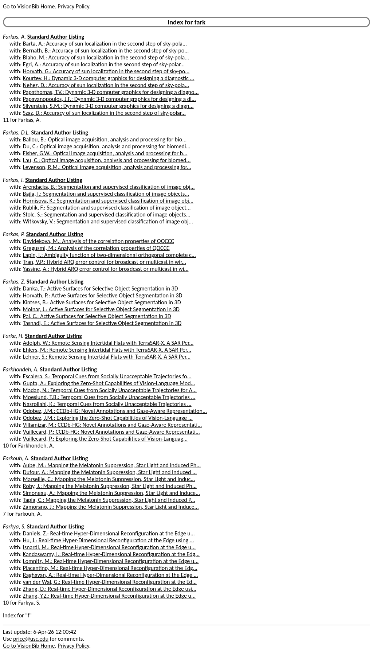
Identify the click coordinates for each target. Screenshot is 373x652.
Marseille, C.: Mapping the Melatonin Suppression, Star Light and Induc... (109, 479)
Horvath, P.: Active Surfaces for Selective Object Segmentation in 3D (102, 295)
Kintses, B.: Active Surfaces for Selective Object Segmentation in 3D (102, 302)
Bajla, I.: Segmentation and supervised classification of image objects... (106, 193)
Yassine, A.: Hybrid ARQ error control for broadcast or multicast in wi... (106, 268)
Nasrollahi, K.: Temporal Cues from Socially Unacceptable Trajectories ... (107, 404)
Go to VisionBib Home (29, 6)
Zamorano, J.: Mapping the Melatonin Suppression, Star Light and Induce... (111, 506)
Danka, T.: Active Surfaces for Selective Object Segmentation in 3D (100, 288)
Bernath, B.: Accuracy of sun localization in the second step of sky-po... (106, 50)
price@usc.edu (30, 638)
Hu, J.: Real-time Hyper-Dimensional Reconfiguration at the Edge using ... (108, 540)
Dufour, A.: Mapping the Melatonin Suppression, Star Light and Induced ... (110, 472)
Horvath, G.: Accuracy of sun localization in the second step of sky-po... (106, 71)
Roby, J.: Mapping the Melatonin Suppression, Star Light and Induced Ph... (110, 486)
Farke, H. (13, 335)
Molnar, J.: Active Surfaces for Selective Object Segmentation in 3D (101, 309)
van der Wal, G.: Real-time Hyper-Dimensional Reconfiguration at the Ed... (110, 581)
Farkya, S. (14, 526)
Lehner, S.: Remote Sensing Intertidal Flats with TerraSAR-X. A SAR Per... (107, 356)
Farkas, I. (13, 179)
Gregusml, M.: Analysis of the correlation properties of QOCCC (96, 248)
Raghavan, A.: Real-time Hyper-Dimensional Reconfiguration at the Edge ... (110, 574)
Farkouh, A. (16, 458)
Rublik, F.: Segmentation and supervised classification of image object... (107, 207)
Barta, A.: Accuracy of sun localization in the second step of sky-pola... (105, 43)
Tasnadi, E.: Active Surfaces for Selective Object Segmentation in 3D (102, 323)
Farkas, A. (14, 36)
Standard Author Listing (55, 36)
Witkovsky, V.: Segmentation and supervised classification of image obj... (108, 221)
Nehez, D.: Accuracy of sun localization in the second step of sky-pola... (106, 85)
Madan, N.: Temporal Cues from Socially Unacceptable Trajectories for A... (110, 390)
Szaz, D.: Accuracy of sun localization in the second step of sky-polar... (104, 112)
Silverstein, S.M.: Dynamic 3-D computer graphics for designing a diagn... (108, 105)
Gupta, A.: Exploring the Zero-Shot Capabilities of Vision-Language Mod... (109, 383)
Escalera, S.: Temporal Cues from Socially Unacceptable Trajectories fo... (107, 376)
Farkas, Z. (14, 281)
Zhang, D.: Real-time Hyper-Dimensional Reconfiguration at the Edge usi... (109, 588)
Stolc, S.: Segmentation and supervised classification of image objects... (107, 214)
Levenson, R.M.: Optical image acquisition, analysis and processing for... (107, 167)
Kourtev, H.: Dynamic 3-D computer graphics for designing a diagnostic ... (109, 78)
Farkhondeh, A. (21, 369)
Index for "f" (17, 615)
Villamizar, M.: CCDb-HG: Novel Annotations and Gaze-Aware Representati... (112, 424)
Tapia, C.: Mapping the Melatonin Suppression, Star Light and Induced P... (109, 499)
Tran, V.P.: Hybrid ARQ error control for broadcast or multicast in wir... (104, 261)
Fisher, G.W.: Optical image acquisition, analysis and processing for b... (105, 153)
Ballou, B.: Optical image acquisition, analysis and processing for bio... (104, 139)
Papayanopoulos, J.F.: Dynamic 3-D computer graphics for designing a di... (109, 98)
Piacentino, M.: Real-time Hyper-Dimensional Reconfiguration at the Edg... (110, 568)
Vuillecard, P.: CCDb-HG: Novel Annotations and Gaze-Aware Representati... (111, 431)
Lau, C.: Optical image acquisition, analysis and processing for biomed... (107, 160)
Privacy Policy (73, 6)
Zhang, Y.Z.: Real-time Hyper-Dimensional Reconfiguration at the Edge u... (109, 595)
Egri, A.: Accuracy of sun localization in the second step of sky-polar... (104, 64)
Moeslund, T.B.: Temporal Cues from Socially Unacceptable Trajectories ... (109, 397)
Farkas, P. (14, 234)
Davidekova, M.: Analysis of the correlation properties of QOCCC (98, 241)
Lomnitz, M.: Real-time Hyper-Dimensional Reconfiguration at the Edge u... (111, 561)
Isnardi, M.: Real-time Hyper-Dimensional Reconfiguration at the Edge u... (109, 547)
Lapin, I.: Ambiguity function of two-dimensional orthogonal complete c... (109, 254)
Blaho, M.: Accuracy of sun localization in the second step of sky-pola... (106, 57)
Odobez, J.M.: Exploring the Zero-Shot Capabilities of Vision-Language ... (108, 417)
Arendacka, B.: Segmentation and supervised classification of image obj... (109, 186)
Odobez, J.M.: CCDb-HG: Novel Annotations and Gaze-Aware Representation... (115, 410)
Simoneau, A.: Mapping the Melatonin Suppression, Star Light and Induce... (111, 492)
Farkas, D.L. (16, 132)
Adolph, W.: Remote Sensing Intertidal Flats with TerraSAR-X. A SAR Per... (108, 342)
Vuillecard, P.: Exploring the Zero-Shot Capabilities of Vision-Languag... (105, 438)
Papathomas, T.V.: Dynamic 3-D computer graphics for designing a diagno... (111, 92)
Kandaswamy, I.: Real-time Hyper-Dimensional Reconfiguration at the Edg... (111, 554)
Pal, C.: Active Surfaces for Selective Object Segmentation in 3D (97, 316)
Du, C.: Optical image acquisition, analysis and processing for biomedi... (107, 146)
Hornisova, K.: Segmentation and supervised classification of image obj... (108, 200)
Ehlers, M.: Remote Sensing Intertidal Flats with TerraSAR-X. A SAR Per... (107, 349)
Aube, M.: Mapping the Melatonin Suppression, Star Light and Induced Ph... (112, 465)
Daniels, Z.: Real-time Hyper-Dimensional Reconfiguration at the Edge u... (109, 533)
